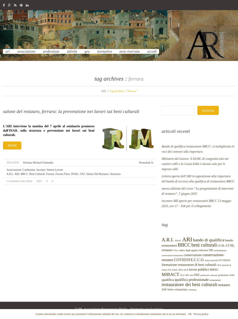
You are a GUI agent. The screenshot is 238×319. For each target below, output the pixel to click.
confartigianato (220, 250)
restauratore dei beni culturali (189, 284)
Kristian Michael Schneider (38, 162)
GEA (87, 51)
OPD (187, 275)
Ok (190, 313)
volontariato (180, 289)
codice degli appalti (188, 250)
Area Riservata (129, 51)
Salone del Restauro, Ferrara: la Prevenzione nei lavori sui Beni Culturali (71, 111)
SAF (164, 289)
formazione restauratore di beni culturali (189, 265)
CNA (175, 250)
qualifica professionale (192, 280)
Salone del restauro (97, 174)
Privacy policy (201, 313)
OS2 (82, 174)
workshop (192, 290)
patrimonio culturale (209, 275)
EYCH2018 (224, 260)
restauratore (215, 280)
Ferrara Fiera (63, 174)
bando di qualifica (208, 240)
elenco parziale (211, 260)
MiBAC (214, 269)
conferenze (28, 169)
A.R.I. (10, 174)
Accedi (151, 51)
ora (191, 275)
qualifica (168, 280)
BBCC (24, 174)
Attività (72, 51)
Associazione (26, 51)
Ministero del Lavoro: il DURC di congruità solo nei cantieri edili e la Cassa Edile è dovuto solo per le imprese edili (195, 164)
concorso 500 (205, 250)
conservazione (193, 255)
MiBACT (170, 274)
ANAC (178, 240)
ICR (169, 270)
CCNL (221, 245)
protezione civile (226, 275)
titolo (170, 289)
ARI (8, 51)
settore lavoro (55, 169)
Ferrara (50, 174)
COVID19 (182, 260)
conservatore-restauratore (172, 255)
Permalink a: (146, 162)
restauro (224, 285)
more (12, 145)
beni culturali (37, 174)
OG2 (182, 275)
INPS (180, 270)
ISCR (186, 270)
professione (51, 51)
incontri (40, 169)
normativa (104, 51)
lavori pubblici (199, 269)
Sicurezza (115, 174)
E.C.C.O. (197, 260)
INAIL (75, 174)
